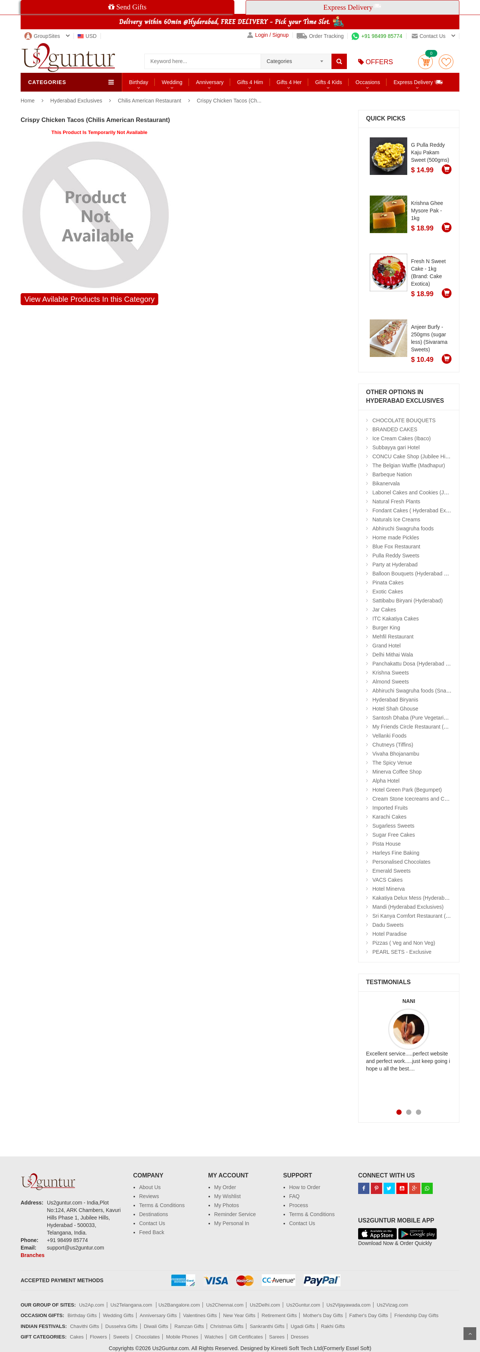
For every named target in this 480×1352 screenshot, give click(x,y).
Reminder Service (235, 1214)
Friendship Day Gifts (416, 1315)
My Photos (226, 1205)
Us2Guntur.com (303, 1305)
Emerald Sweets (391, 871)
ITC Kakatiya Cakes (395, 619)
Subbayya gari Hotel (396, 447)
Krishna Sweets (390, 673)
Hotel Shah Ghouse (395, 709)
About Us (150, 1187)
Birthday (138, 82)
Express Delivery (418, 82)
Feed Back (151, 1232)
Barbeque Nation (392, 474)
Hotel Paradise (389, 934)
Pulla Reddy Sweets (395, 556)
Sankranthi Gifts (267, 1326)
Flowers (98, 1337)
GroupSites (42, 36)
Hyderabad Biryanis (395, 700)
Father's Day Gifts (368, 1315)
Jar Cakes (384, 610)
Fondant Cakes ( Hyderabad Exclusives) (419, 510)
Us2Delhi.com (265, 1305)
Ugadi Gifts (303, 1326)
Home (27, 101)
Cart (425, 61)
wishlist (446, 61)
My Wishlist (227, 1196)
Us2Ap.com (91, 1305)
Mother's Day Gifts (323, 1315)
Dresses (300, 1337)
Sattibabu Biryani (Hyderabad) (407, 601)
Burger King (386, 628)
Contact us (429, 36)
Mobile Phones (182, 1337)
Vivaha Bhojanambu (395, 754)
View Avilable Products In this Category (89, 299)
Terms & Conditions (161, 1205)
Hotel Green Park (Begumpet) (407, 790)
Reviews (149, 1196)
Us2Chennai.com (225, 1305)
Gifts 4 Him (250, 82)
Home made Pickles (395, 537)
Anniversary (210, 82)
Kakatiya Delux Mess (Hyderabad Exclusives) (425, 898)
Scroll (470, 1333)
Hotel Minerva (388, 889)
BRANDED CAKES (394, 429)
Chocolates (147, 1337)
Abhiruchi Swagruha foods (403, 528)
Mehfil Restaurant (393, 637)
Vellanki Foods (389, 736)
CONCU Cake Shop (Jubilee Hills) (412, 456)
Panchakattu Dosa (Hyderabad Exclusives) (422, 664)
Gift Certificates (246, 1337)
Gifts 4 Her (289, 82)
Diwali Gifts (156, 1326)
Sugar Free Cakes (393, 835)
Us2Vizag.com (392, 1305)
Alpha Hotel (385, 781)
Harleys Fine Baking (395, 853)
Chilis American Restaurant (149, 101)
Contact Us (152, 1223)
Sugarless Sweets (393, 826)
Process (298, 1205)
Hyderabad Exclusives (77, 101)
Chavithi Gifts (84, 1326)
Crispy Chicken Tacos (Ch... (229, 101)
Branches (33, 1255)
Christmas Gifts (226, 1326)
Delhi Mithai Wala (392, 655)
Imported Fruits (390, 808)
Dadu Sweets (388, 925)
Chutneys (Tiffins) (392, 745)
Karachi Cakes (389, 817)
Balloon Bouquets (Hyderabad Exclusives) (421, 574)
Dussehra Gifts (121, 1326)
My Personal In (231, 1223)
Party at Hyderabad (395, 565)
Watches (213, 1337)
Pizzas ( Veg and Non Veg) (403, 943)
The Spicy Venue (392, 763)
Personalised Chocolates (401, 862)
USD (87, 36)
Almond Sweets (390, 682)
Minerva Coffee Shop (397, 772)
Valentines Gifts (200, 1315)
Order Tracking (320, 36)
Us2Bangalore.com (179, 1305)
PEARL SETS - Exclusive (401, 952)
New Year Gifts (239, 1315)
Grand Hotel (386, 646)
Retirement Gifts (279, 1315)
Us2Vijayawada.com (349, 1305)
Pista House (386, 844)
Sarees (277, 1337)
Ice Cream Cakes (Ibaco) (401, 438)
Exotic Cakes (387, 592)
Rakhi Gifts (333, 1326)
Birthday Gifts (82, 1315)
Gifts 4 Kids (328, 82)
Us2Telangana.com (132, 1305)
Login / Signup (268, 35)
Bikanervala (386, 483)
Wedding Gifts (118, 1315)
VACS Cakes (387, 880)
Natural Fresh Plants (396, 501)
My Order (225, 1187)
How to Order (304, 1187)
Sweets (121, 1337)
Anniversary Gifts (158, 1315)
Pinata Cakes (388, 583)
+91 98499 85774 (376, 36)
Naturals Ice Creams (396, 519)
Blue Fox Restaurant (396, 547)
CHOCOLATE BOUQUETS (404, 420)
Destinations (153, 1214)
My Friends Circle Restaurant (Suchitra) (418, 727)
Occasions (368, 82)
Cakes (77, 1337)
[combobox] (296, 59)
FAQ (294, 1196)
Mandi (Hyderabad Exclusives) (408, 907)
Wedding (172, 82)
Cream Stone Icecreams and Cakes (414, 799)
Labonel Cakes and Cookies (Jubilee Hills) (421, 492)
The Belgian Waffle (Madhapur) (408, 465)
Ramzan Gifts (189, 1326)
